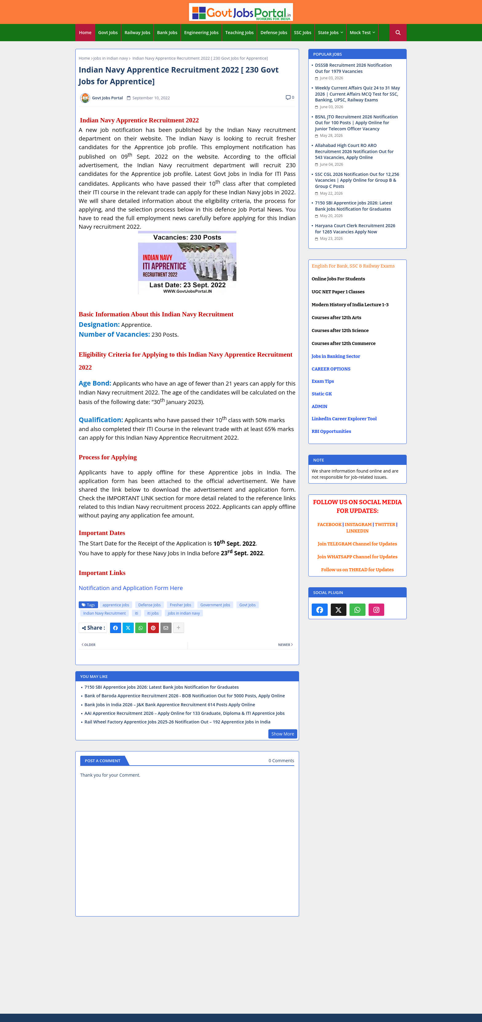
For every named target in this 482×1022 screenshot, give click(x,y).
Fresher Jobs (180, 605)
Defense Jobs (273, 32)
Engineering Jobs (201, 32)
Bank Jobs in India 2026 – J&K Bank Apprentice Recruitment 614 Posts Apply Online (170, 704)
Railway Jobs (137, 32)
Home (85, 32)
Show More (282, 734)
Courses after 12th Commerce (344, 343)
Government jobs (215, 605)
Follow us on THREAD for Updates (357, 569)
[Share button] (178, 628)
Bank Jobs (167, 32)
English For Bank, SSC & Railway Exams (353, 266)
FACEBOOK (330, 524)
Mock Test (360, 32)
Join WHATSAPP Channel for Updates (357, 557)
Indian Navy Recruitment (104, 613)
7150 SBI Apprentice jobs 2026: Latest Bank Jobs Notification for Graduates (162, 687)
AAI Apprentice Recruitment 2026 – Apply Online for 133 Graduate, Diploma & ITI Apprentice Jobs (185, 713)
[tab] (85, 32)
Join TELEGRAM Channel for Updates (357, 544)
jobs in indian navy (110, 58)
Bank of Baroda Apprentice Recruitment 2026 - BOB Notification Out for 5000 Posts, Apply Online (185, 696)
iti (136, 613)
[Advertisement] (241, 966)
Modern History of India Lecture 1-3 (350, 304)
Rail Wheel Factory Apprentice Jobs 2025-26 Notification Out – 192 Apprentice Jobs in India (178, 722)
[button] (398, 32)
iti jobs (153, 613)
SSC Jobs (302, 32)
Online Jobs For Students (338, 279)
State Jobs (328, 32)
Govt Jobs (108, 32)
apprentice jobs (116, 605)
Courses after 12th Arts (336, 317)
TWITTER (385, 524)
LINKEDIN (357, 531)
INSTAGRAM (358, 524)
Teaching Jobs (239, 32)
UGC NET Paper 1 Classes (338, 292)
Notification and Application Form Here (131, 588)
